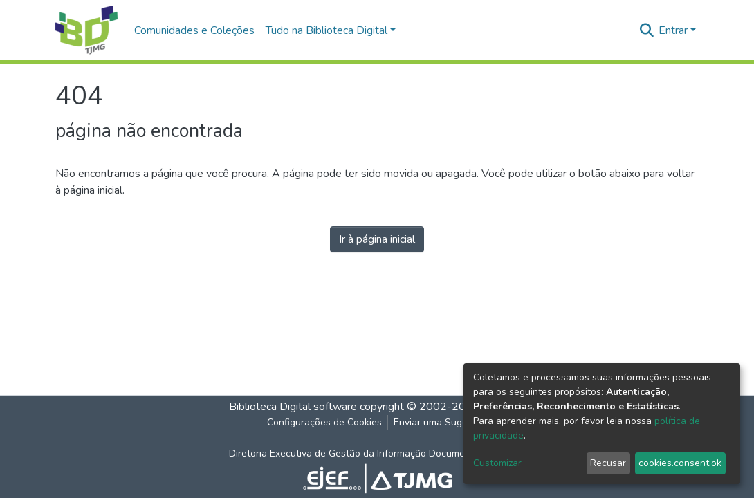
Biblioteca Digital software (293, 406)
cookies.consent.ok (679, 463)
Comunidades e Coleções (194, 30)
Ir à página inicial (377, 239)
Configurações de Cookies (324, 422)
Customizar (497, 463)
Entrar (673, 30)
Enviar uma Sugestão (440, 422)
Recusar (608, 463)
